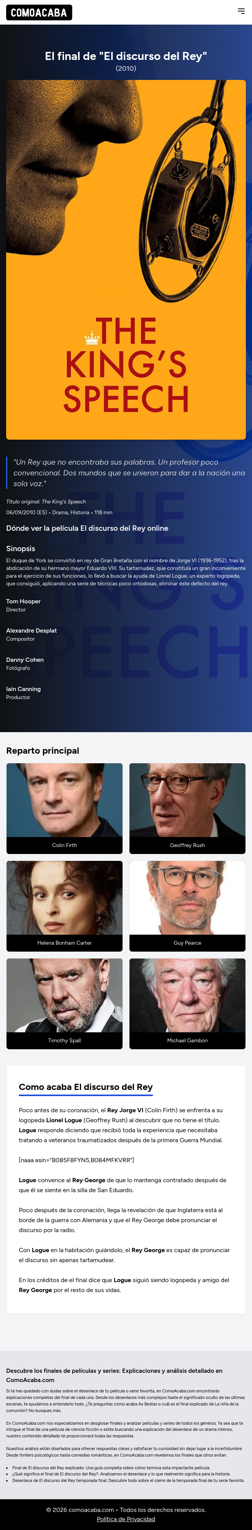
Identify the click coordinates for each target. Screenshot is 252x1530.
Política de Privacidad (126, 1519)
